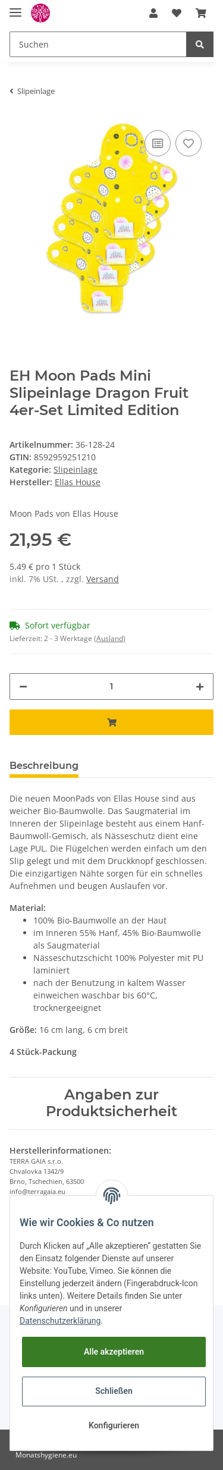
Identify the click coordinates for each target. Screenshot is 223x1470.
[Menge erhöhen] (200, 686)
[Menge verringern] (23, 686)
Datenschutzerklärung (60, 1320)
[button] (153, 13)
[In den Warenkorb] (111, 722)
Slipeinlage (76, 469)
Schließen (114, 1391)
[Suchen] (98, 44)
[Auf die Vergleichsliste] (158, 143)
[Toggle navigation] (15, 7)
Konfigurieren (114, 1425)
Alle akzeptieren (114, 1351)
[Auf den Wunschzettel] (188, 143)
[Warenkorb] (201, 13)
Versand (102, 579)
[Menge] (111, 686)
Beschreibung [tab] (44, 765)
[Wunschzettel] (177, 13)
